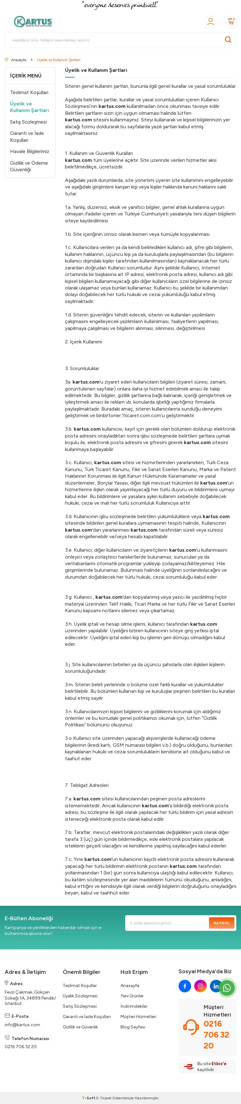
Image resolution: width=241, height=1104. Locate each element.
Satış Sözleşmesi (28, 122)
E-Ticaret (103, 1098)
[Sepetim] (230, 21)
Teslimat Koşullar (80, 985)
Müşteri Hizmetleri (138, 1016)
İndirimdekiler (133, 1006)
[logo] (35, 22)
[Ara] (228, 40)
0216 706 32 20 (21, 1046)
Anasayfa (129, 985)
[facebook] (185, 986)
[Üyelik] (210, 21)
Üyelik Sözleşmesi (80, 996)
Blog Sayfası (132, 1027)
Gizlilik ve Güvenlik (80, 1027)
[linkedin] (216, 986)
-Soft (89, 1098)
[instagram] (200, 986)
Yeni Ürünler (132, 996)
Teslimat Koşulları (29, 92)
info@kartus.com (22, 1024)
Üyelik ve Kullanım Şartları (29, 107)
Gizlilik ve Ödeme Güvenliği (29, 166)
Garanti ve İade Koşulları (27, 136)
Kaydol (222, 923)
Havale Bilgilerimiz (29, 151)
